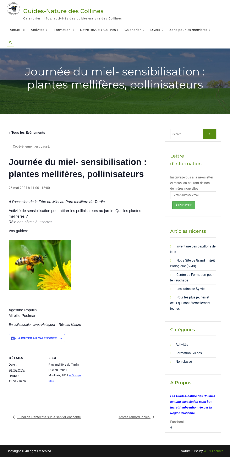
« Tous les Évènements (27, 132)
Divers (155, 30)
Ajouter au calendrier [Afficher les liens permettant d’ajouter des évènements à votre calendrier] (37, 338)
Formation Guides (189, 353)
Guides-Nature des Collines (63, 11)
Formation (62, 30)
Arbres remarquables (134, 417)
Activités (37, 30)
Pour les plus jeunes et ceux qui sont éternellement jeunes (190, 302)
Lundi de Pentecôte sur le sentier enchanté (49, 417)
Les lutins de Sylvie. (190, 289)
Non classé (184, 362)
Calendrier (133, 30)
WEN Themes (213, 451)
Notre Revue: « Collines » (99, 30)
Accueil (15, 30)
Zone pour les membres (188, 30)
